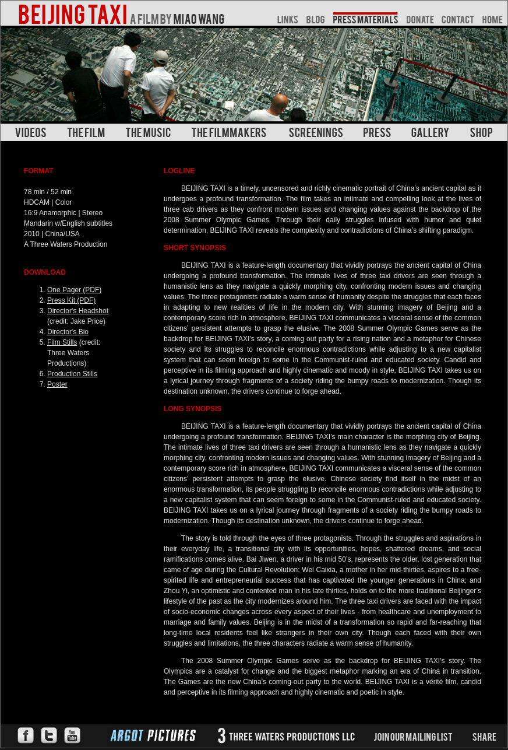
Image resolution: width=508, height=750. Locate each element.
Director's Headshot (77, 311)
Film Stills (62, 342)
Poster (57, 384)
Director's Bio (68, 332)
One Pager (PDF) (74, 290)
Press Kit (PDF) (71, 300)
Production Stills (72, 374)
